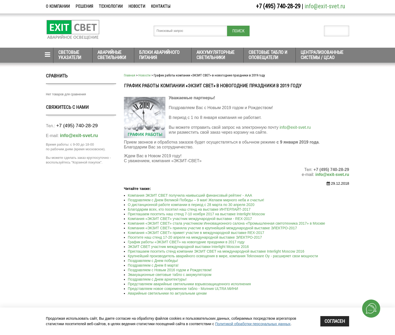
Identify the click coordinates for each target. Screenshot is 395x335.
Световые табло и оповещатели (268, 54)
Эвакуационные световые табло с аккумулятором (169, 275)
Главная (129, 75)
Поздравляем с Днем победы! (153, 261)
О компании (58, 6)
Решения (84, 6)
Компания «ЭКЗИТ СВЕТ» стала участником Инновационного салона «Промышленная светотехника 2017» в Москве (226, 223)
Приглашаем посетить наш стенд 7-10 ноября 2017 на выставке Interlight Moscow (196, 214)
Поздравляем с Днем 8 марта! (153, 265)
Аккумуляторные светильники (215, 54)
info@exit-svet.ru (325, 6)
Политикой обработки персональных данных (253, 324)
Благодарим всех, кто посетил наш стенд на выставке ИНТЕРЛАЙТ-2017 (189, 209)
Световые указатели (69, 54)
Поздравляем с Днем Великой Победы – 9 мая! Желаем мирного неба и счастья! (196, 200)
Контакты (160, 6)
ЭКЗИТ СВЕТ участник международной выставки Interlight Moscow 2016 (188, 247)
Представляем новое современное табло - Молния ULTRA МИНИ (183, 289)
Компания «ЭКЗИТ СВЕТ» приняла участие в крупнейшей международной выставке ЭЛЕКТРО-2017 (212, 228)
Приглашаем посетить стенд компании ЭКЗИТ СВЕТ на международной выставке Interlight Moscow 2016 (216, 251)
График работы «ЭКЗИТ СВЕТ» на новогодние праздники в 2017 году (186, 242)
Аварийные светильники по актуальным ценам (167, 293)
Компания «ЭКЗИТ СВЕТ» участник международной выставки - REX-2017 (190, 219)
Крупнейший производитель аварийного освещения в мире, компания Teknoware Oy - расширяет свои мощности (223, 256)
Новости (136, 6)
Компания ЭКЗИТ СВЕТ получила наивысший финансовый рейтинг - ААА (190, 195)
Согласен (335, 321)
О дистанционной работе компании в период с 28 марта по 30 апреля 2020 (191, 205)
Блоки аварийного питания (159, 54)
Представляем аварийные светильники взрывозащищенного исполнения (189, 284)
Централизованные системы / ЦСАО (322, 54)
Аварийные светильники (111, 54)
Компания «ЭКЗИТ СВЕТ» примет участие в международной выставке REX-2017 (196, 233)
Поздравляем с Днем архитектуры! (157, 279)
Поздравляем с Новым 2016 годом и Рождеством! (170, 270)
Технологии (111, 6)
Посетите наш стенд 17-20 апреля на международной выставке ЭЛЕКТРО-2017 (195, 237)
